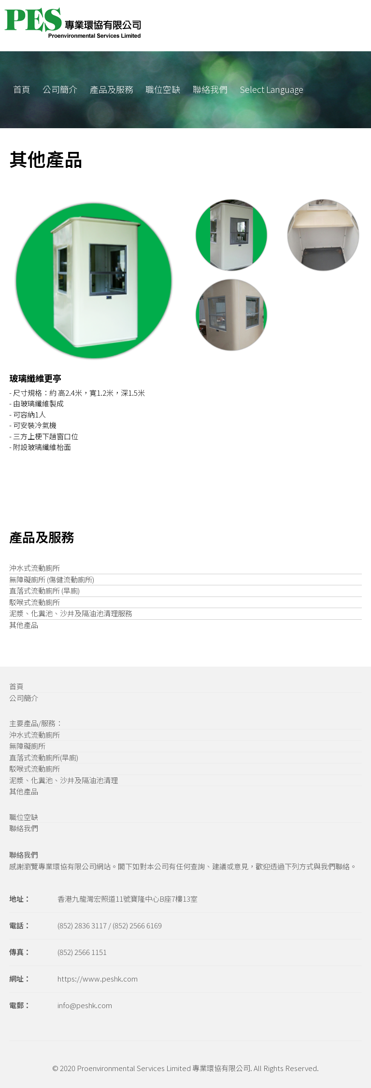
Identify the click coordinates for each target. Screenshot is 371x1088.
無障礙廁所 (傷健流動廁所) (51, 579)
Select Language (271, 89)
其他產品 (23, 625)
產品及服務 (111, 89)
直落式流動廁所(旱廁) (43, 757)
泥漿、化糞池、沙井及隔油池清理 (63, 780)
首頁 (21, 89)
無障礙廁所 (27, 746)
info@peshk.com (84, 1005)
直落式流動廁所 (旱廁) (44, 590)
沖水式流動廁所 (34, 568)
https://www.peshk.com (97, 978)
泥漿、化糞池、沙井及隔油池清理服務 (70, 613)
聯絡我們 (210, 89)
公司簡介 (60, 89)
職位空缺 (162, 89)
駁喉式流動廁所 (34, 602)
